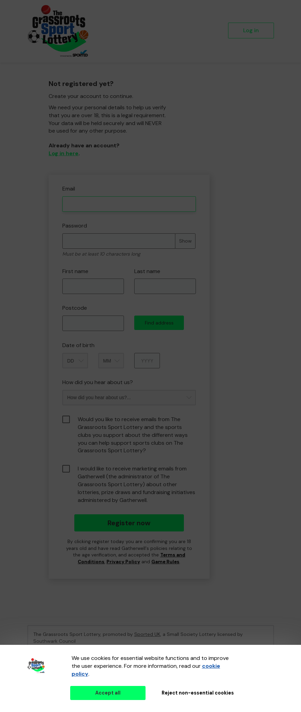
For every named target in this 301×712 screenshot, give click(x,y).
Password (74, 225)
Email (68, 188)
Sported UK (147, 634)
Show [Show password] (185, 241)
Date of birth (78, 345)
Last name (147, 271)
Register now (129, 522)
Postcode (74, 307)
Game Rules (165, 562)
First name (75, 271)
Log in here (63, 153)
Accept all (108, 693)
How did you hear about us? (97, 382)
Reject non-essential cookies (198, 693)
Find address (159, 323)
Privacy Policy (123, 562)
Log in (251, 30)
